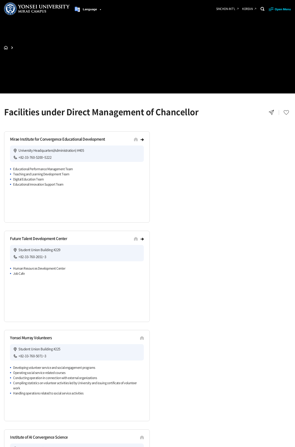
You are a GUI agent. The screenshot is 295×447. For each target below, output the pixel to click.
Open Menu (283, 9)
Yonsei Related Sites (209, 360)
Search (262, 8)
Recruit (21, 360)
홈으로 (6, 47)
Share (271, 112)
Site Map (41, 360)
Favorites (286, 112)
